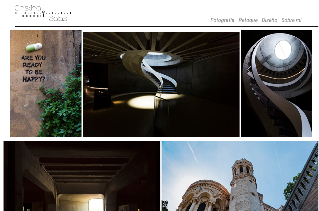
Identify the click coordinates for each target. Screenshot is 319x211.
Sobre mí (291, 20)
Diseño (269, 20)
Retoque (248, 20)
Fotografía (223, 20)
